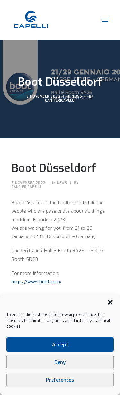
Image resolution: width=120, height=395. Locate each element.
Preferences (60, 380)
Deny (60, 362)
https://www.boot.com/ (37, 282)
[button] (110, 302)
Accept (60, 344)
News (77, 96)
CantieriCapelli (60, 101)
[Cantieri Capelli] (31, 20)
